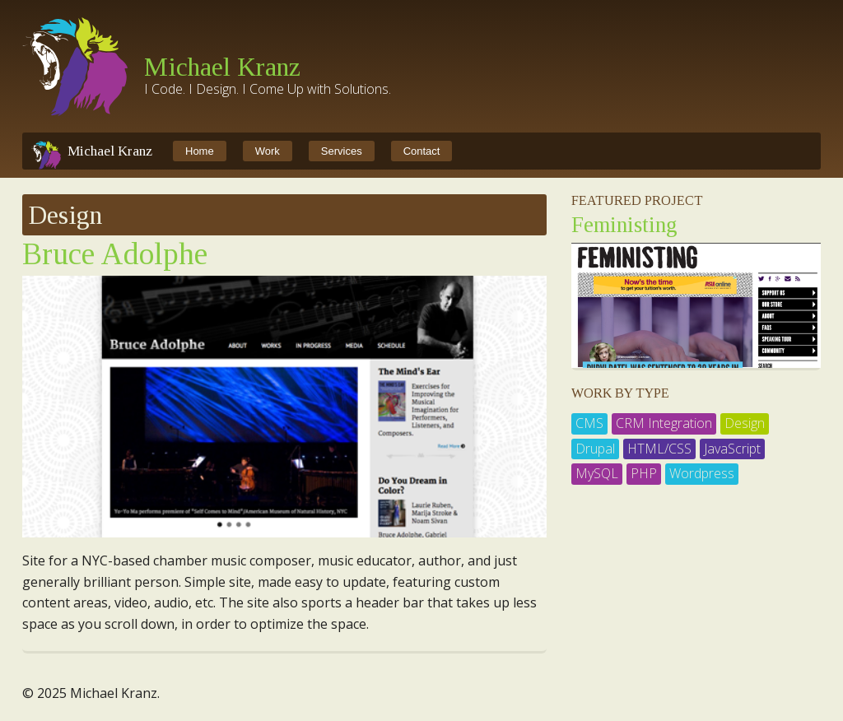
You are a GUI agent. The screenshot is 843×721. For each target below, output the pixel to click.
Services (341, 151)
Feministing (624, 224)
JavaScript (732, 449)
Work (267, 151)
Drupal (595, 449)
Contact (421, 151)
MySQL (596, 473)
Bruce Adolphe (114, 254)
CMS (589, 423)
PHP (644, 473)
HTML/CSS (659, 449)
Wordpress (701, 473)
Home (199, 151)
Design (744, 423)
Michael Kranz (222, 66)
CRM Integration (664, 423)
